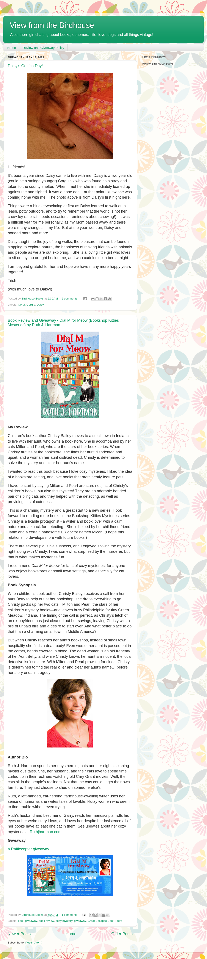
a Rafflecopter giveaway (28, 849)
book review (46, 920)
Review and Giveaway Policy (43, 47)
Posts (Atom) (33, 942)
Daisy (40, 304)
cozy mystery (64, 920)
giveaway (80, 920)
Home (11, 47)
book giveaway (27, 920)
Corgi (21, 304)
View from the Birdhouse (52, 25)
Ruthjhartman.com (45, 832)
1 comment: (70, 914)
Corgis (31, 304)
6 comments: (70, 298)
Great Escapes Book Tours (105, 920)
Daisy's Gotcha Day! (25, 66)
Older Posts (122, 933)
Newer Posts (19, 933)
